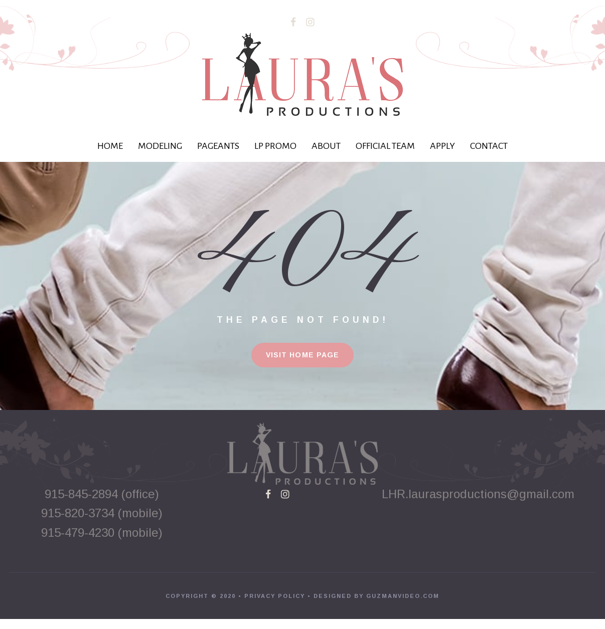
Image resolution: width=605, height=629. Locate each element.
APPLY (442, 146)
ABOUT (326, 146)
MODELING (160, 146)
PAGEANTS (218, 146)
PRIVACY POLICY (274, 606)
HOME (110, 146)
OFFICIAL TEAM (385, 146)
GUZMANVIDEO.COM (402, 606)
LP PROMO (275, 146)
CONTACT (489, 146)
